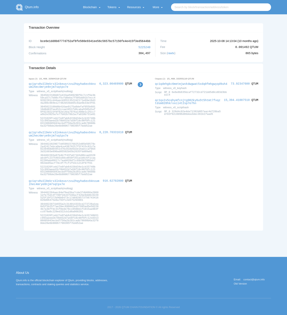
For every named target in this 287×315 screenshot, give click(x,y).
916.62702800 (113, 179)
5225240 (144, 47)
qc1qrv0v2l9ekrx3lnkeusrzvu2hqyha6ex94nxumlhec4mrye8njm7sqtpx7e (62, 84)
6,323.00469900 (111, 83)
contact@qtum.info (254, 278)
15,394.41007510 (237, 99)
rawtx (171, 53)
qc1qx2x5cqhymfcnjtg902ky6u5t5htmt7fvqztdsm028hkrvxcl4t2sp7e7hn (187, 101)
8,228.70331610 (111, 131)
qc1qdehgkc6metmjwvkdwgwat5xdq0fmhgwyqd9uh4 (191, 83)
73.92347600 (240, 83)
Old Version (240, 282)
